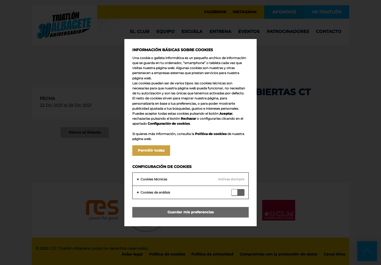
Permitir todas (151, 150)
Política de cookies (210, 134)
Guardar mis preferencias (190, 212)
